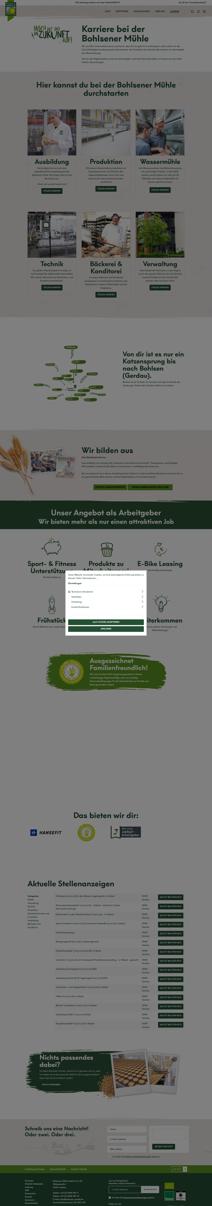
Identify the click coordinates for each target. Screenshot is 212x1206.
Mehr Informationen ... (87, 578)
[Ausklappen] (142, 591)
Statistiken (76, 597)
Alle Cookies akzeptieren (106, 622)
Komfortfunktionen (80, 607)
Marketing (76, 602)
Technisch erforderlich (82, 592)
